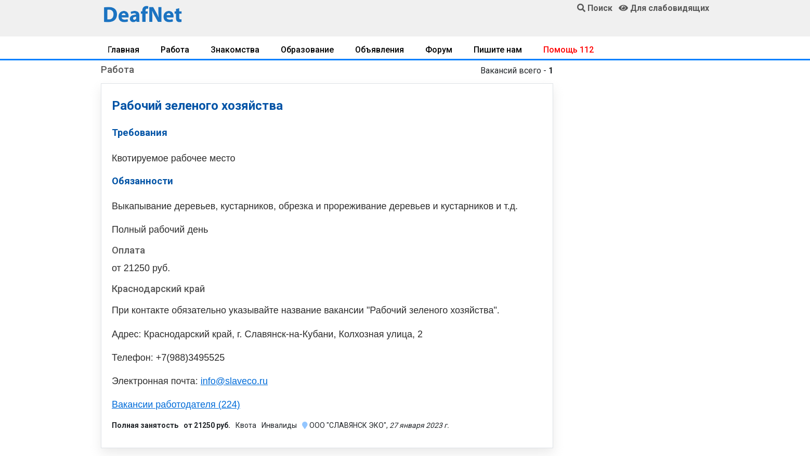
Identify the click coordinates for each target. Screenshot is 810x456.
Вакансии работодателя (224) (176, 404)
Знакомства (235, 50)
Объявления (379, 50)
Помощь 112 (568, 50)
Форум (438, 50)
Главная (123, 50)
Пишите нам (498, 50)
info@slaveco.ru (234, 381)
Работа (175, 50)
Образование (307, 50)
